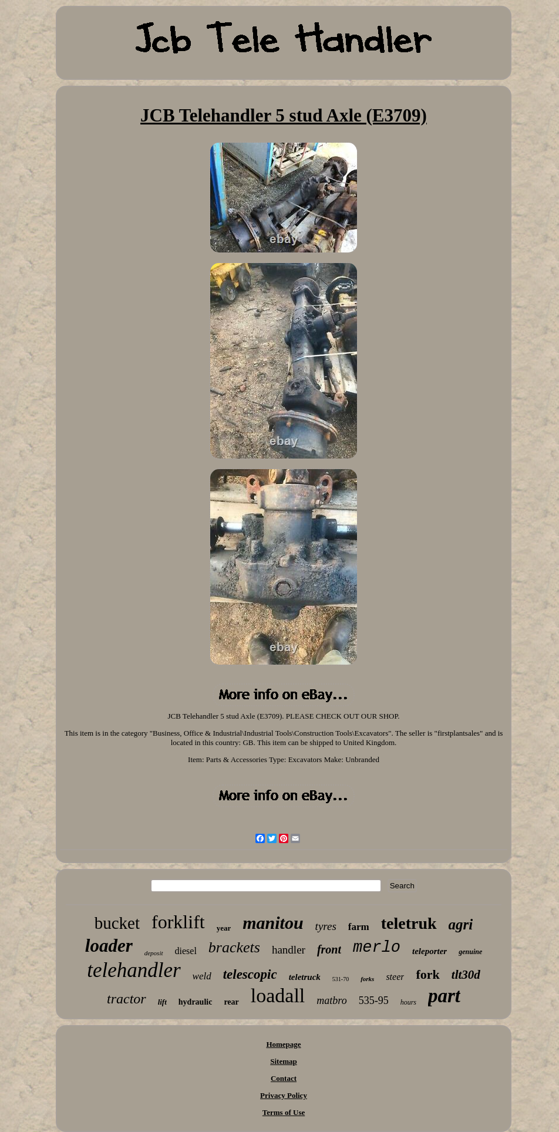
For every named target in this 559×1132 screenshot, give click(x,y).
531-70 (340, 979)
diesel (186, 951)
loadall (278, 995)
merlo (376, 947)
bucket (117, 923)
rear (231, 1002)
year (224, 928)
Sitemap (283, 1061)
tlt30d (466, 975)
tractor (126, 998)
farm (358, 926)
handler (288, 950)
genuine (470, 952)
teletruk (409, 923)
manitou (273, 922)
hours (408, 1002)
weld (202, 976)
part (444, 995)
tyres (325, 926)
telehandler (133, 970)
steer (395, 977)
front (329, 949)
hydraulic (196, 1002)
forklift (178, 921)
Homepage (283, 1044)
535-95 (374, 1000)
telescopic (250, 974)
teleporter (429, 951)
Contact (284, 1078)
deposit (153, 952)
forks (367, 978)
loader (109, 945)
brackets (234, 947)
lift (162, 1002)
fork (427, 974)
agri (461, 924)
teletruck (305, 977)
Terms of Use (283, 1112)
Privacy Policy (283, 1095)
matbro (331, 1000)
